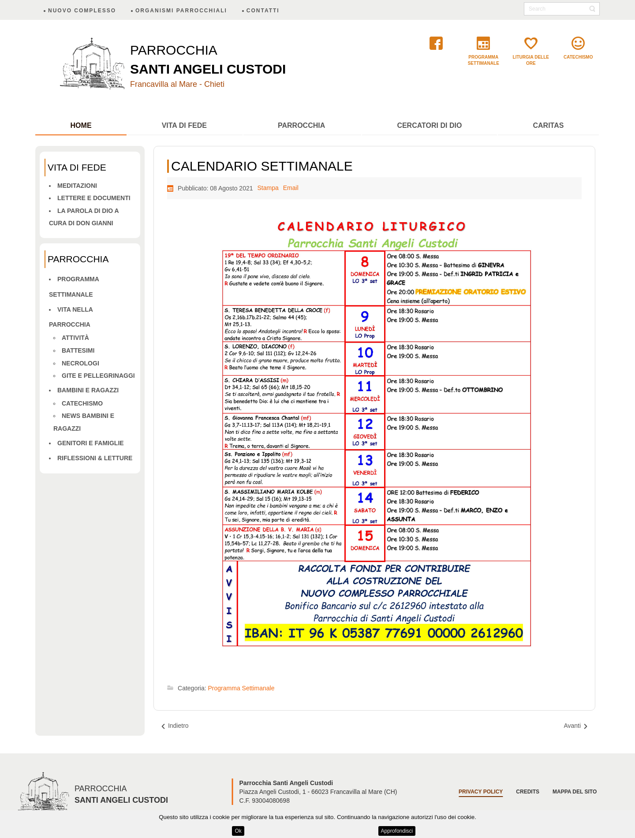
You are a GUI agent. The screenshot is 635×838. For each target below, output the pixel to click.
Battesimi (78, 350)
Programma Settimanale (241, 688)
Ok (238, 831)
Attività (75, 337)
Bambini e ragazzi (88, 390)
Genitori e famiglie (90, 443)
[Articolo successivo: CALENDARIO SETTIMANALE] (576, 726)
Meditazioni (77, 185)
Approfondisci (397, 831)
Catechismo (82, 403)
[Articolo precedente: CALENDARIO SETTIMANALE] (174, 726)
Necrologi (80, 363)
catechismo (578, 57)
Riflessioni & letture (94, 458)
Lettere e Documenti (94, 197)
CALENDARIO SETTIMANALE (262, 166)
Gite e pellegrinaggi (98, 375)
